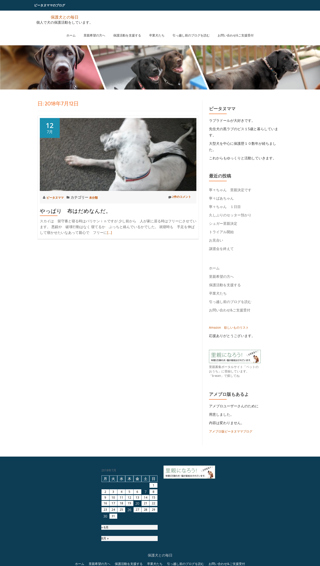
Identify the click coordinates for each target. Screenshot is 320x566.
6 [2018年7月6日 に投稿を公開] (137, 536)
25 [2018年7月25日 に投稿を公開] (121, 555)
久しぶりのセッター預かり (230, 215)
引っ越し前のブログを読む (184, 31)
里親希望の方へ (101, 31)
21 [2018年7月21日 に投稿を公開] (146, 548)
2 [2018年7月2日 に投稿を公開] (105, 536)
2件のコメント (177, 197)
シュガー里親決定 (223, 223)
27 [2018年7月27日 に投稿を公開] (137, 555)
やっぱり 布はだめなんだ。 (75, 211)
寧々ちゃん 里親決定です (230, 189)
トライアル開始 (221, 231)
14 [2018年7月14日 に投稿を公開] (146, 542)
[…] (109, 232)
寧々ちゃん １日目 (225, 206)
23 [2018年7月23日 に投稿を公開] (105, 555)
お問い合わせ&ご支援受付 (225, 31)
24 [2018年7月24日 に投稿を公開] (113, 555)
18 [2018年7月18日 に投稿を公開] (121, 548)
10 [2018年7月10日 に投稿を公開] (113, 542)
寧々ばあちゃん (223, 198)
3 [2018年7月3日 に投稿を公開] (113, 536)
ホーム (82, 31)
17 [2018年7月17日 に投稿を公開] (113, 548)
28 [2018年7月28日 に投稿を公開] (146, 555)
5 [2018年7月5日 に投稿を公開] (129, 536)
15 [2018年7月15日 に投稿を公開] (153, 542)
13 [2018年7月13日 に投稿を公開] (137, 542)
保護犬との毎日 (64, 16)
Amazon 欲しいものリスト (231, 327)
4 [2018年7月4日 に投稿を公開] (121, 536)
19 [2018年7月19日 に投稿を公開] (129, 548)
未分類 (98, 197)
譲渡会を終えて (221, 248)
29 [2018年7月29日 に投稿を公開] (153, 555)
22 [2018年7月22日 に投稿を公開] (153, 548)
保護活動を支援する (129, 31)
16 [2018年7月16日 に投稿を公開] (105, 548)
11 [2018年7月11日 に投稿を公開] (121, 542)
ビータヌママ (57, 197)
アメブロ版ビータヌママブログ (234, 431)
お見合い (216, 240)
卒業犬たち (154, 31)
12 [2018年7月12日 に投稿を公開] (129, 542)
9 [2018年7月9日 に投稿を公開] (105, 542)
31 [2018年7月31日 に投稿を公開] (113, 561)
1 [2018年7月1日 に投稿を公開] (153, 529)
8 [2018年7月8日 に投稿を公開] (153, 536)
